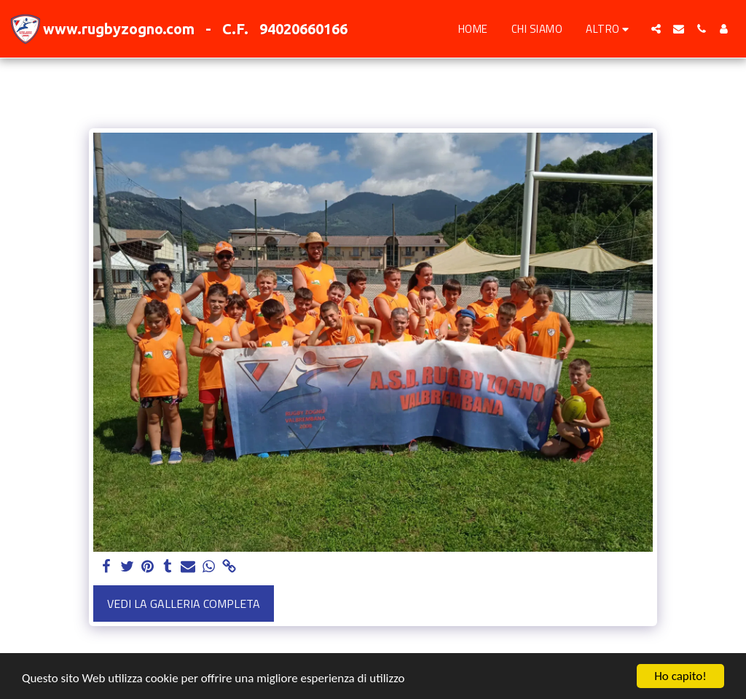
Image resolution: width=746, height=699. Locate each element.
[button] (656, 28)
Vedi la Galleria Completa (183, 603)
